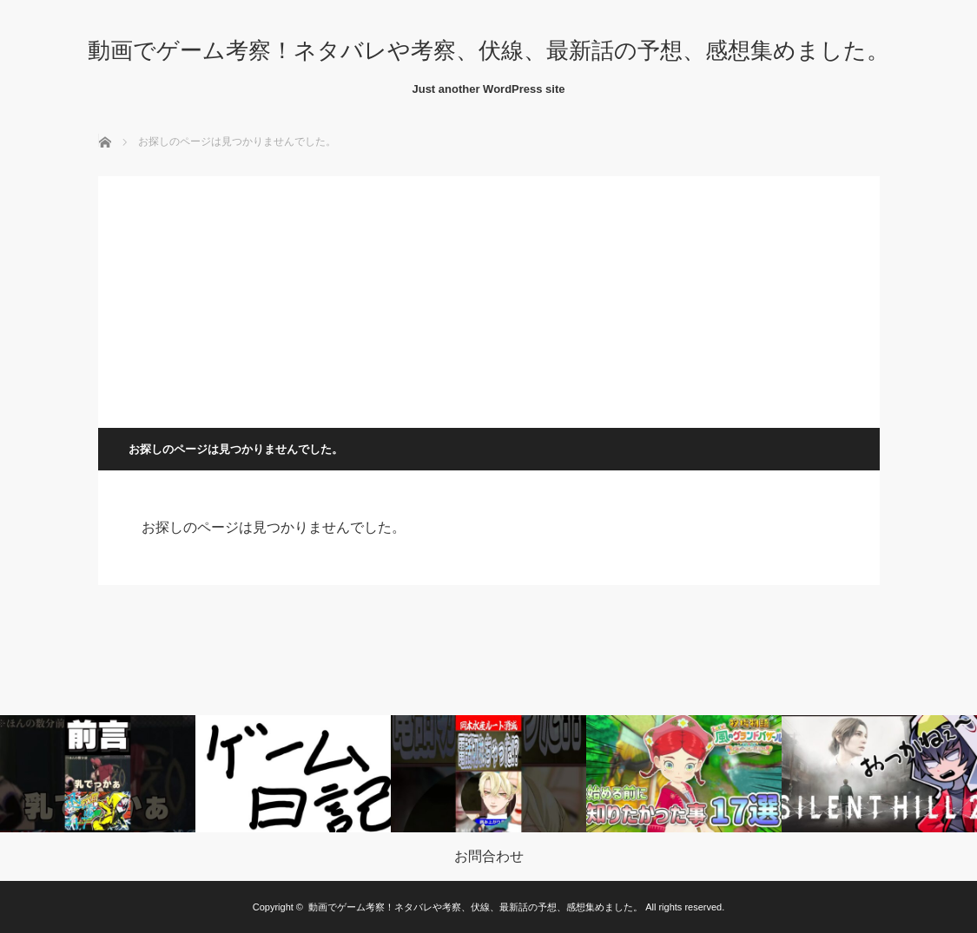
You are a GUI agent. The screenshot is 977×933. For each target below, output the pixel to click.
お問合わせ (489, 857)
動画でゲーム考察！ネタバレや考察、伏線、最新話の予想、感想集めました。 (488, 50)
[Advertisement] (489, 297)
